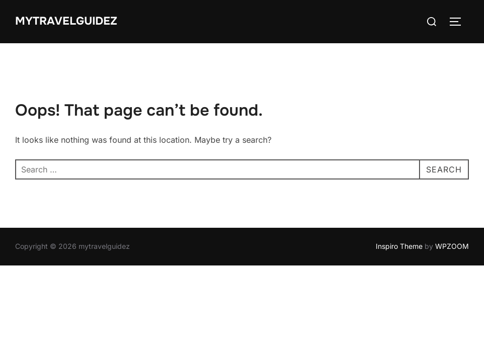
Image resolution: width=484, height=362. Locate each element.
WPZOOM (452, 246)
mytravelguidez (66, 21)
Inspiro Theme (399, 246)
